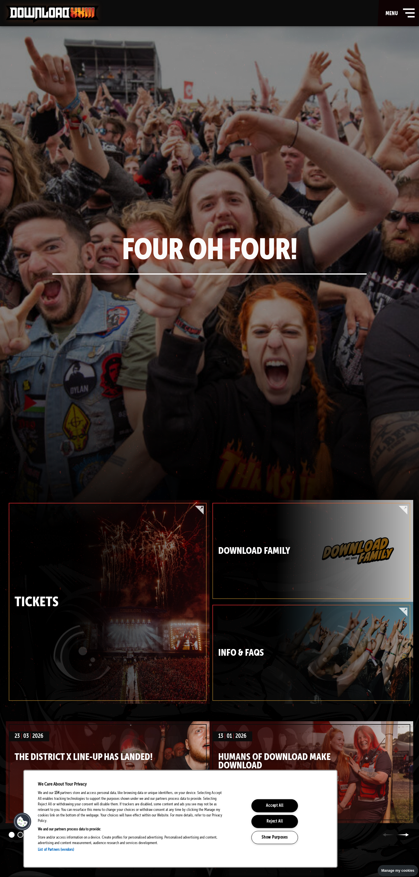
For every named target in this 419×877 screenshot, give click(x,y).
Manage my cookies (397, 871)
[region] (180, 819)
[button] (22, 821)
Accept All (274, 806)
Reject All (275, 821)
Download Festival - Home (52, 14)
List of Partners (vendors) (56, 850)
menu (399, 13)
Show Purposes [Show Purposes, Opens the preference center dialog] (274, 837)
